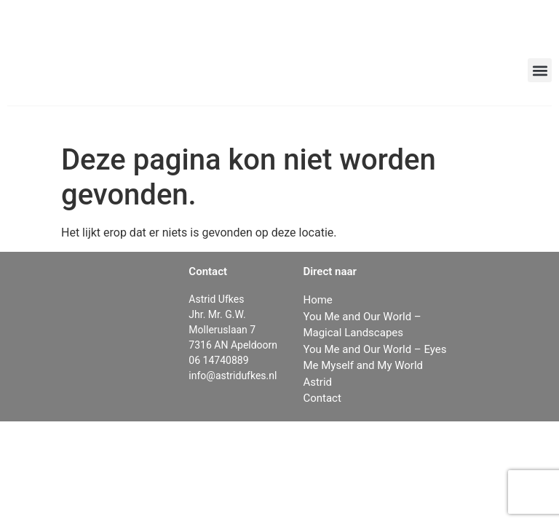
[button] (540, 70)
